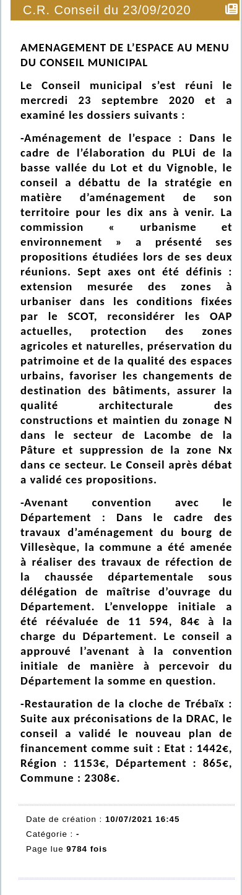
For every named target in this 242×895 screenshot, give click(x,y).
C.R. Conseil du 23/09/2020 (107, 10)
